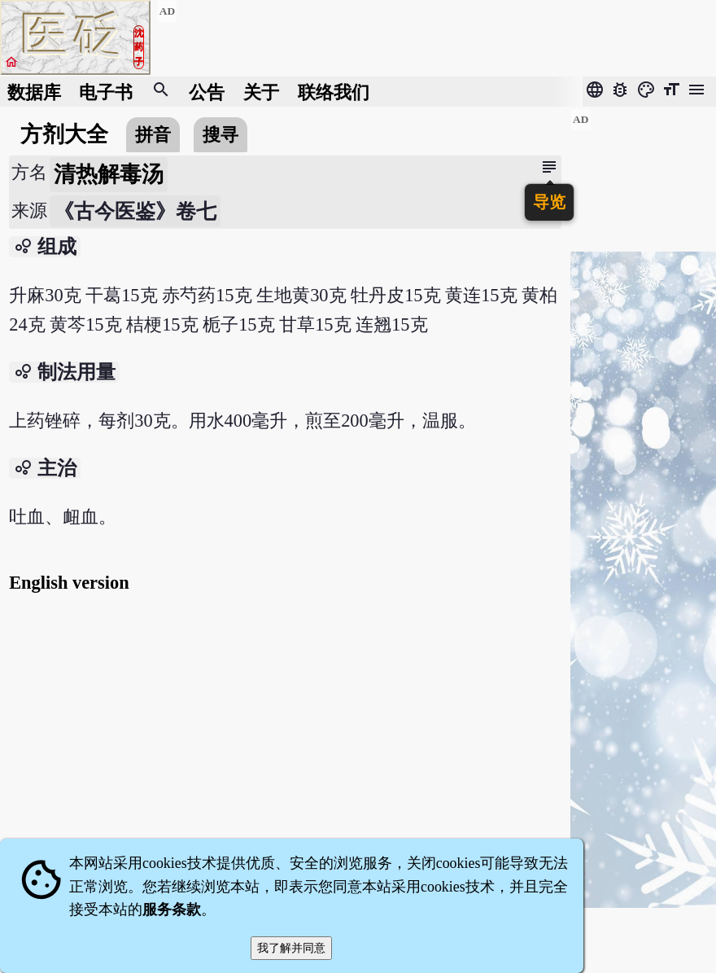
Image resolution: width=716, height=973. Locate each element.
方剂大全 (64, 134)
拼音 (153, 135)
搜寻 (220, 135)
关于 (261, 91)
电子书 (106, 91)
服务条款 (171, 909)
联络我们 (333, 91)
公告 (207, 91)
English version (69, 582)
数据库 (34, 91)
